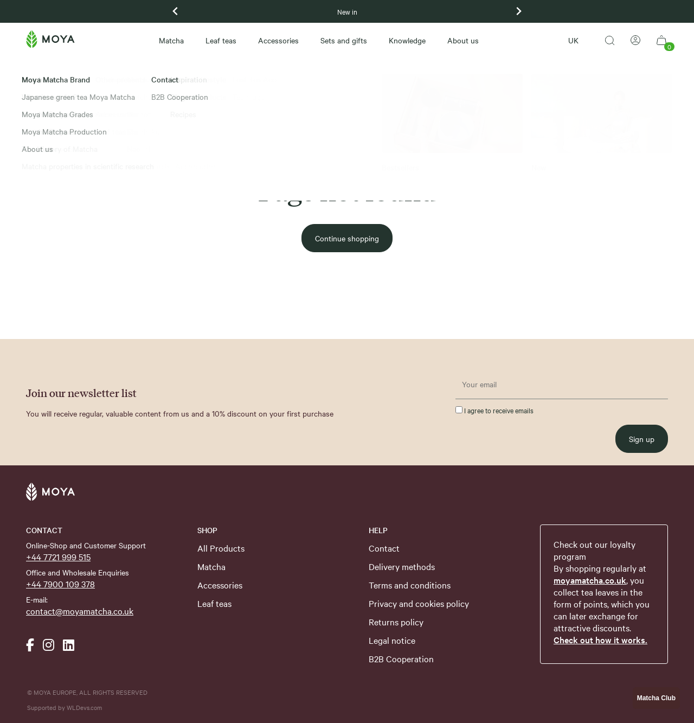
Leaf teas (220, 40)
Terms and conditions (410, 585)
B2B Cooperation (401, 658)
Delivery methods (402, 566)
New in (347, 11)
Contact (384, 548)
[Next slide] (518, 11)
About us (463, 40)
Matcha (171, 40)
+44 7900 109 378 (60, 584)
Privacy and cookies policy (419, 603)
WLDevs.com (84, 707)
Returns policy (396, 622)
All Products (221, 548)
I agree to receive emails (494, 410)
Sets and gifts (343, 40)
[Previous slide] (175, 11)
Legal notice (392, 640)
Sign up (641, 438)
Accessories (278, 40)
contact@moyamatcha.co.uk (79, 611)
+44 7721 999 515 (58, 556)
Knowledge (407, 40)
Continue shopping (347, 238)
